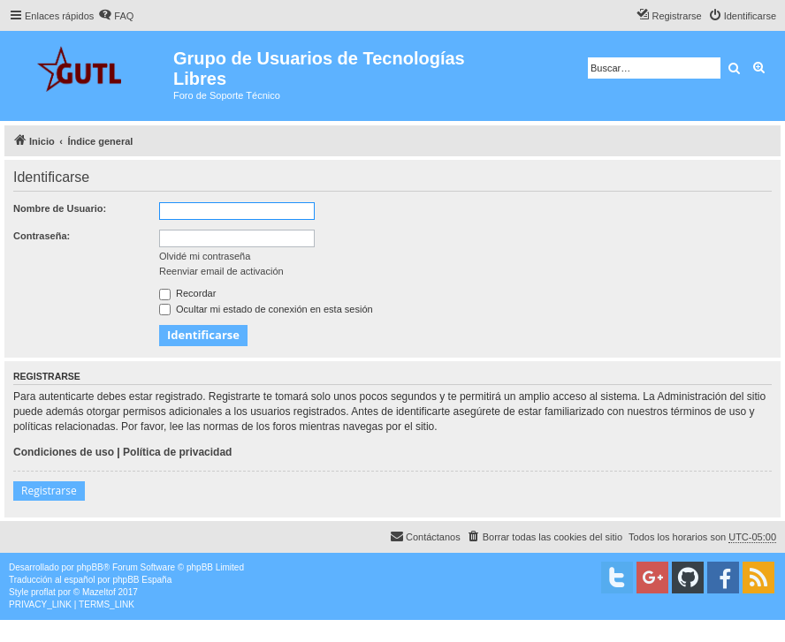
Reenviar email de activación (221, 271)
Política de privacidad (177, 452)
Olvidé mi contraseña (204, 256)
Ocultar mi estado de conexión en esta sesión (266, 309)
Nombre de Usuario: (59, 208)
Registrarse (49, 490)
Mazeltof (99, 592)
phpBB (90, 567)
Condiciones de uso (63, 452)
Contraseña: (41, 235)
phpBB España (141, 580)
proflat (43, 592)
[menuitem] (115, 15)
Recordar (187, 293)
